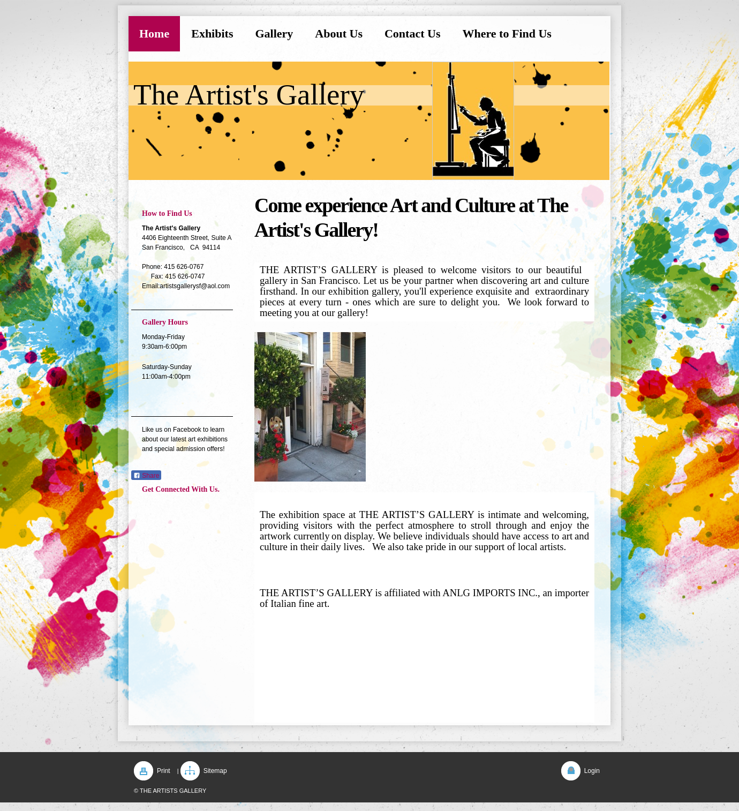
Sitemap (215, 771)
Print (163, 771)
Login (592, 771)
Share (146, 475)
